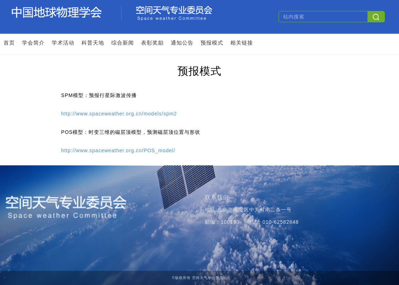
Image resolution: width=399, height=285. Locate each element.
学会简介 (33, 43)
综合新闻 (122, 43)
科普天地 (93, 43)
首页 (9, 43)
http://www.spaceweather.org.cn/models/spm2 (119, 113)
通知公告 (182, 43)
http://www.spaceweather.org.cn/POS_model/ (118, 150)
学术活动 (63, 43)
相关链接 (241, 43)
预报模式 (212, 43)
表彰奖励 (152, 43)
